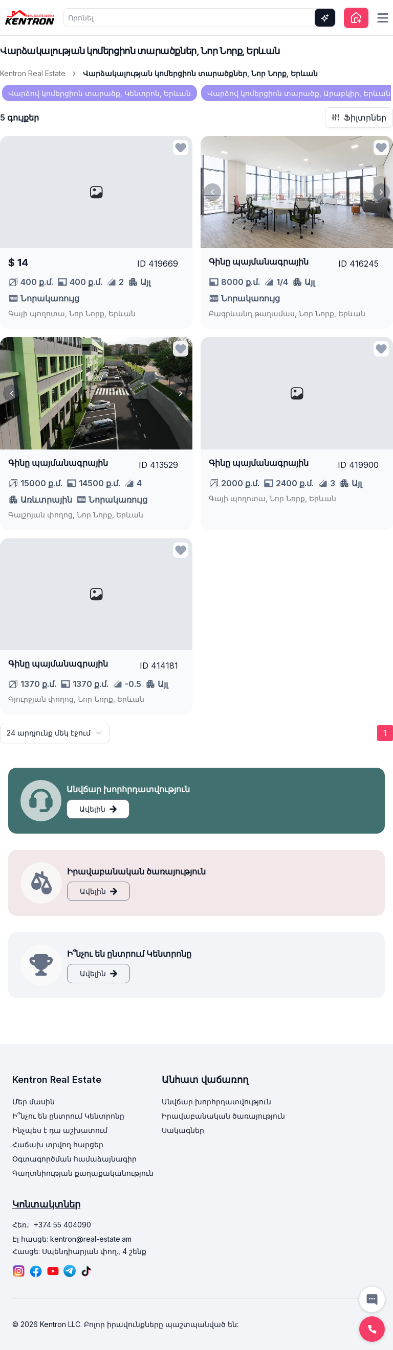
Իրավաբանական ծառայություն (223, 1115)
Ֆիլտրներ (359, 117)
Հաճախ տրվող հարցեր (57, 1144)
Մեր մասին (33, 1101)
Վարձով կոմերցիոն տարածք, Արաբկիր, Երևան (298, 93)
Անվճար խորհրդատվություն (216, 1101)
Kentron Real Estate (33, 73)
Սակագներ (183, 1130)
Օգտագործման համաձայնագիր (74, 1158)
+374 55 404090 (62, 1224)
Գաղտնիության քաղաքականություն (83, 1173)
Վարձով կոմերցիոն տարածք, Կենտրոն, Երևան (99, 93)
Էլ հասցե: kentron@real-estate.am (72, 1239)
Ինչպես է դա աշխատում (59, 1130)
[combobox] (55, 733)
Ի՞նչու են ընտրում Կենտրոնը (68, 1115)
